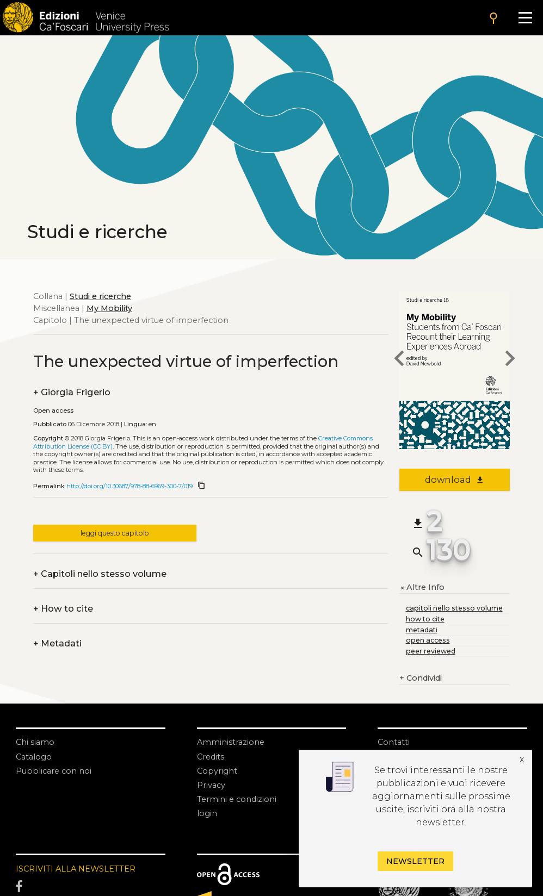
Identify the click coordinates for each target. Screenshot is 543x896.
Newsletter (415, 861)
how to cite (425, 619)
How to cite (63, 609)
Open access (53, 410)
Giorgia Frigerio (71, 392)
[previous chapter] (399, 360)
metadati (421, 630)
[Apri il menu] (525, 17)
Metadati (57, 644)
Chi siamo (35, 742)
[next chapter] (510, 360)
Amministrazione (230, 742)
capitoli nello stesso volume (454, 608)
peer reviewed (430, 651)
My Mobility (109, 308)
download (454, 479)
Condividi (420, 679)
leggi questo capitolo (115, 533)
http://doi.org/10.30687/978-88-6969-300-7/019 (129, 486)
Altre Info (422, 588)
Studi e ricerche (100, 296)
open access (428, 640)
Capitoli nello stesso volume (99, 574)
